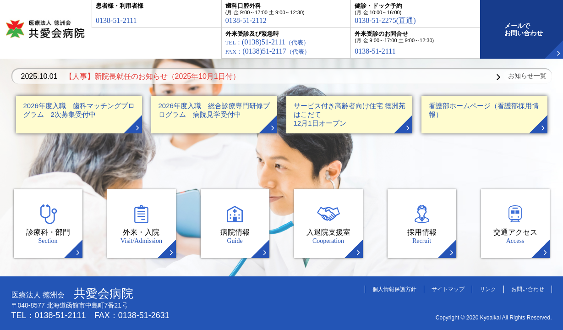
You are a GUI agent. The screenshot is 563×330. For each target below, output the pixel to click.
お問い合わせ (527, 289)
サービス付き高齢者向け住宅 (349, 114)
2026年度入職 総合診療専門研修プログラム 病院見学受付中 (214, 110)
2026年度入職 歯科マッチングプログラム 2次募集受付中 (79, 110)
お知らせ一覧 (527, 75)
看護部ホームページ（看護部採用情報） (484, 110)
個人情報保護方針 (394, 289)
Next (498, 77)
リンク (488, 289)
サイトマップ (448, 289)
